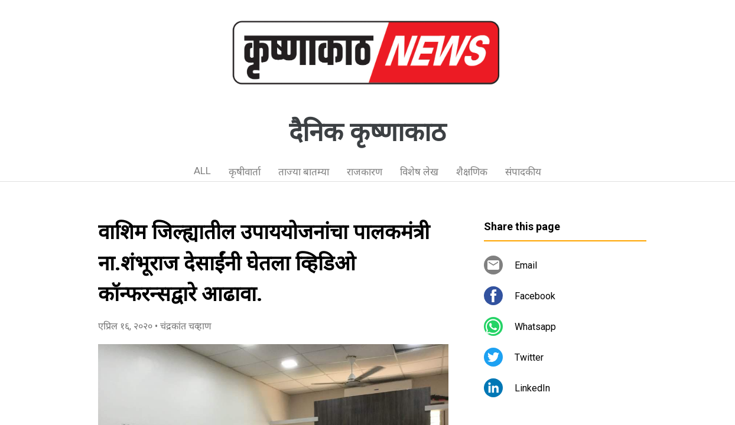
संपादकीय (523, 172)
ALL (202, 170)
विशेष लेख (419, 172)
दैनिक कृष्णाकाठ (367, 132)
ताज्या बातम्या (303, 172)
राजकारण (364, 172)
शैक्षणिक (471, 172)
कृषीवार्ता (245, 172)
